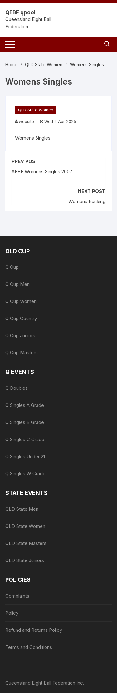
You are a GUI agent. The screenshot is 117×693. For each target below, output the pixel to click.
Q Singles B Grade (24, 422)
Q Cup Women (21, 301)
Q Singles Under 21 (25, 456)
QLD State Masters (25, 543)
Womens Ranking (86, 201)
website (26, 121)
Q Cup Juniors (20, 335)
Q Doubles (16, 388)
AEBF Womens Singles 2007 (42, 171)
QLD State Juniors (24, 560)
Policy (11, 613)
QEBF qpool (20, 12)
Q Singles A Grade (24, 405)
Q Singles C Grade (24, 439)
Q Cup (12, 267)
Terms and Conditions (28, 647)
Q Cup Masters (21, 353)
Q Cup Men (17, 284)
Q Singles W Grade (25, 474)
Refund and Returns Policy (33, 630)
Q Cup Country (21, 318)
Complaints (17, 596)
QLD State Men (21, 509)
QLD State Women (35, 109)
